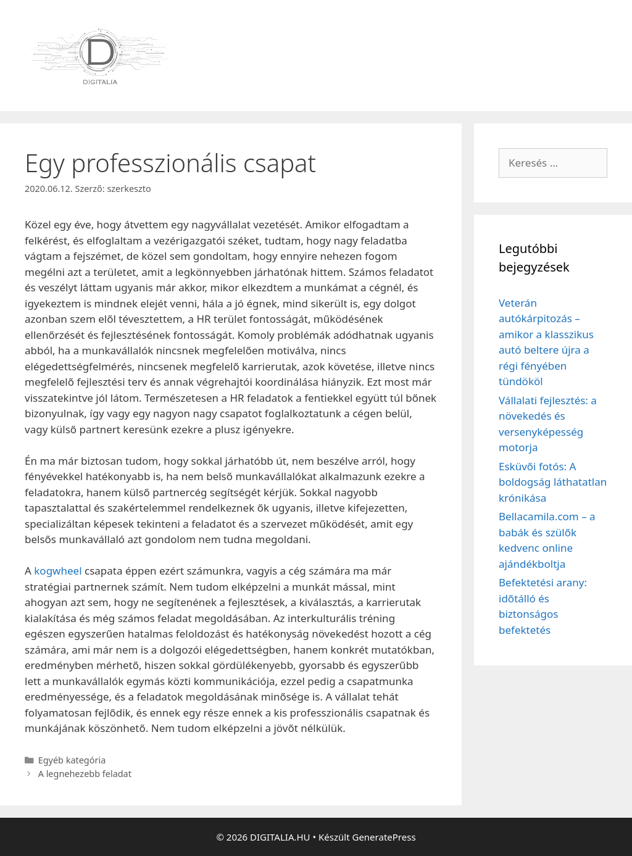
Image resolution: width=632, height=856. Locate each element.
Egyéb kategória (72, 760)
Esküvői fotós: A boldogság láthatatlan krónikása (553, 482)
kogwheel (57, 570)
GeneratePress (383, 837)
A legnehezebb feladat (84, 773)
